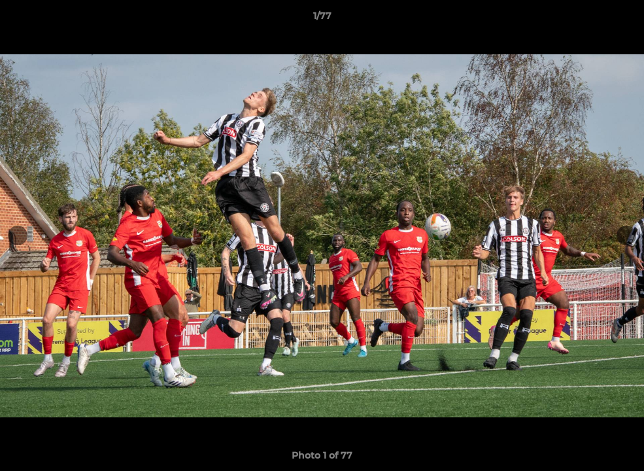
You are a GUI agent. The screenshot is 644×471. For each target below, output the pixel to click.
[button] (620, 19)
